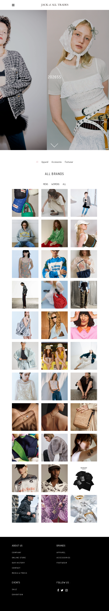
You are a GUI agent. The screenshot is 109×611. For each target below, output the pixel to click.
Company (16, 552)
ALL (64, 184)
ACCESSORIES (63, 558)
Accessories (57, 161)
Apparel (44, 161)
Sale (14, 589)
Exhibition (17, 594)
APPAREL (61, 552)
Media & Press (19, 573)
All (37, 161)
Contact (16, 568)
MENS (45, 184)
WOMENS (55, 184)
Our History (18, 563)
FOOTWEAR (62, 563)
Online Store (19, 558)
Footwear (69, 161)
